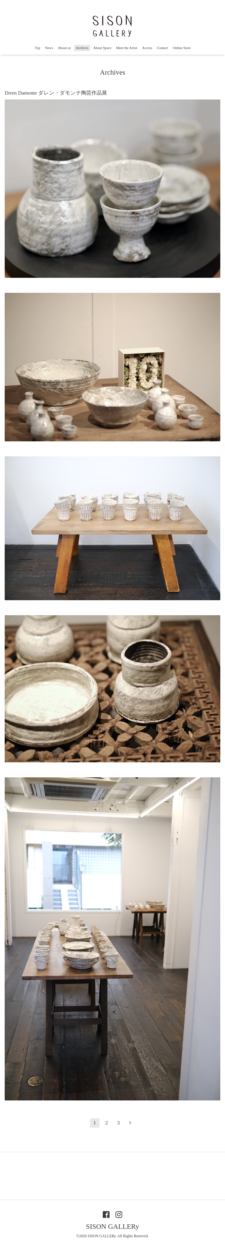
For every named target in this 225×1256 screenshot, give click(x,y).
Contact (162, 48)
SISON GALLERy (112, 1226)
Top (37, 48)
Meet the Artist (126, 48)
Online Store (182, 48)
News (49, 48)
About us (64, 48)
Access (147, 48)
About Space (102, 48)
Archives (82, 48)
